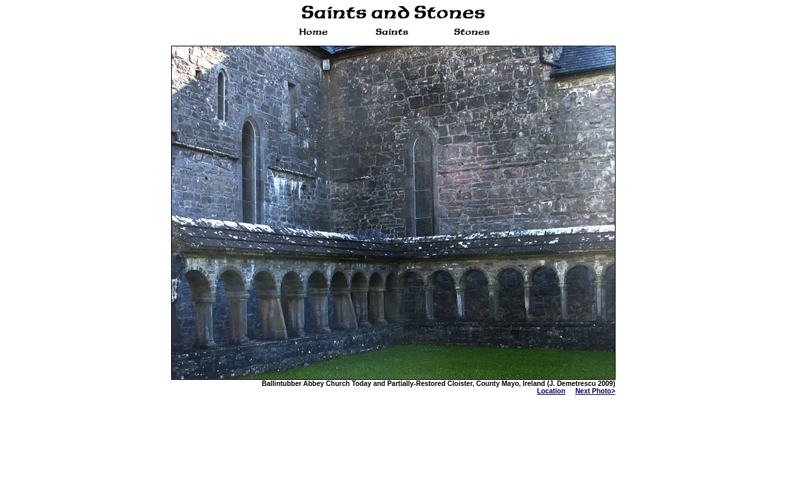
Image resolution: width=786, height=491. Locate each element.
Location (551, 391)
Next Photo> (595, 391)
